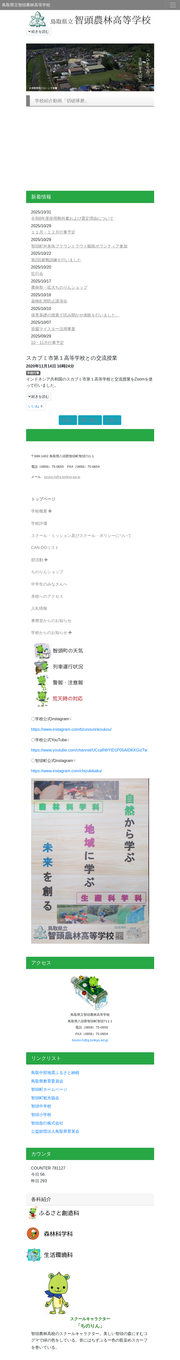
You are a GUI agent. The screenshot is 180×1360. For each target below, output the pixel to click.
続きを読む (38, 32)
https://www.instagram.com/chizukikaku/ (66, 771)
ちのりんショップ (47, 572)
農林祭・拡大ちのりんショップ (59, 287)
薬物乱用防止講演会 (49, 301)
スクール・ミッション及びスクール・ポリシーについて (81, 536)
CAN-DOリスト (45, 548)
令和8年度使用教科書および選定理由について (72, 218)
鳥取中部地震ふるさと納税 (55, 1072)
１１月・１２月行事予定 (53, 232)
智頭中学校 (41, 1106)
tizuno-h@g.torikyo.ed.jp (90, 1040)
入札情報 (39, 608)
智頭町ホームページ (49, 1089)
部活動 (39, 560)
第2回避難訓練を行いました (56, 260)
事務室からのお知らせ (51, 620)
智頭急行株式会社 (47, 1123)
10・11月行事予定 (47, 342)
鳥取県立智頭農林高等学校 (26, 5)
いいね (35, 406)
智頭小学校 (41, 1114)
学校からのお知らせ (51, 632)
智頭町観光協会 (45, 1098)
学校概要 (41, 511)
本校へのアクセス (47, 596)
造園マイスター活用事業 (53, 329)
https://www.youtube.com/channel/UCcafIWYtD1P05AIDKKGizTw (89, 750)
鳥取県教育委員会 (47, 1081)
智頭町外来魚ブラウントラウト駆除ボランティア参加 (79, 246)
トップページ (43, 499)
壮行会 (37, 274)
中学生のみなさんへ (49, 584)
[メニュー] (173, 5)
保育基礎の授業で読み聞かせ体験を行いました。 (75, 315)
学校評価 (39, 523)
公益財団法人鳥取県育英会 (55, 1131)
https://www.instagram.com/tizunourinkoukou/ (71, 729)
